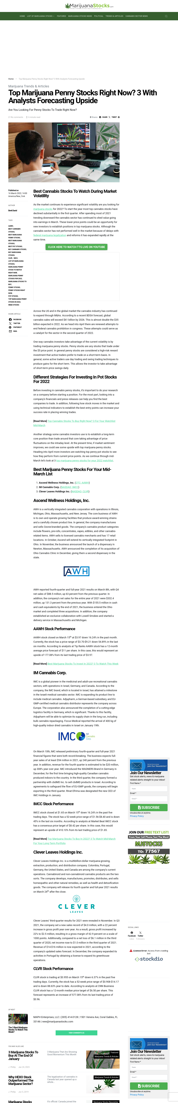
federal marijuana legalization (49, 235)
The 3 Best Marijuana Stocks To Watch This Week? (18, 967)
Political (98, 16)
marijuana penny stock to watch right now (15, 270)
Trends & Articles (114, 16)
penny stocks (14, 287)
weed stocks (13, 305)
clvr (10, 258)
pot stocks (13, 296)
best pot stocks (15, 246)
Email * (133, 775)
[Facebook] (132, 918)
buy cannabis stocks (17, 249)
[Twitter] (140, 918)
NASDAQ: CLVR (80, 429)
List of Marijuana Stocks (40, 16)
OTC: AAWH (82, 420)
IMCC (16, 258)
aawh (10, 226)
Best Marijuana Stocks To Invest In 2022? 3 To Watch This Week (83, 601)
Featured (61, 16)
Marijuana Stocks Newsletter (105, 1040)
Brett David (12, 210)
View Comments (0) (76, 970)
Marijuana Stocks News (80, 16)
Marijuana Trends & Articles (28, 86)
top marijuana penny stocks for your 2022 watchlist (84, 397)
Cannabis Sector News (137, 16)
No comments (17, 117)
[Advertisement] (89, 48)
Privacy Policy (137, 798)
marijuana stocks (42, 208)
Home (22, 16)
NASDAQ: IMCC (69, 424)
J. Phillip (12, 1004)
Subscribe (149, 790)
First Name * (135, 765)
